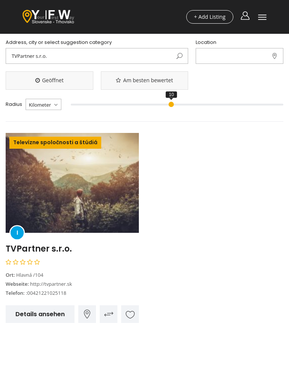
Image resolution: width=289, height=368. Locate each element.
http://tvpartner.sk (51, 284)
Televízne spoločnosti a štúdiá (55, 142)
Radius (14, 104)
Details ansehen (40, 314)
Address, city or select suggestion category (59, 42)
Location (206, 42)
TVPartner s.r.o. (39, 249)
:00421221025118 (46, 293)
